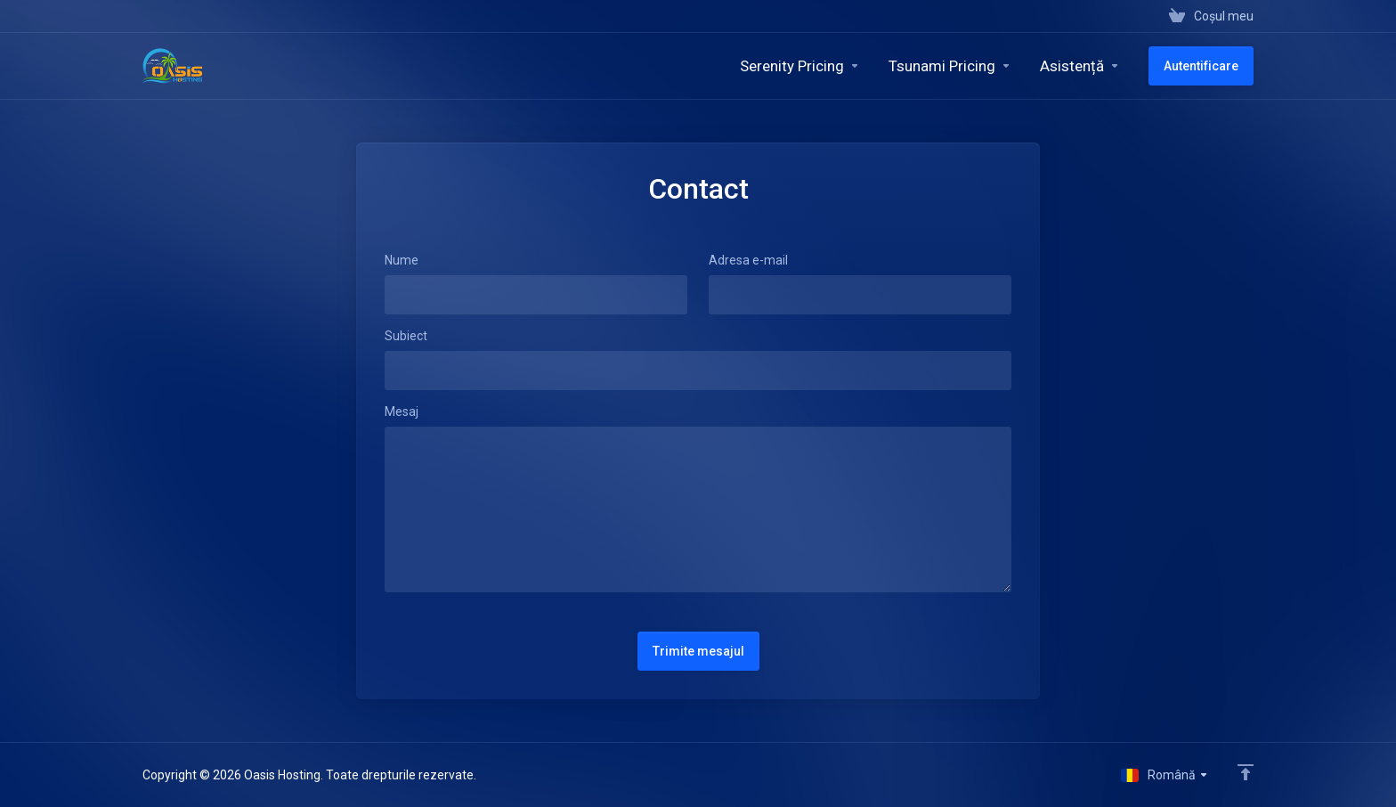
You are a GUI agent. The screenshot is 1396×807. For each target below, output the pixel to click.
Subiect (406, 336)
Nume (401, 260)
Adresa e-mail (748, 260)
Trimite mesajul (698, 651)
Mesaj (401, 411)
